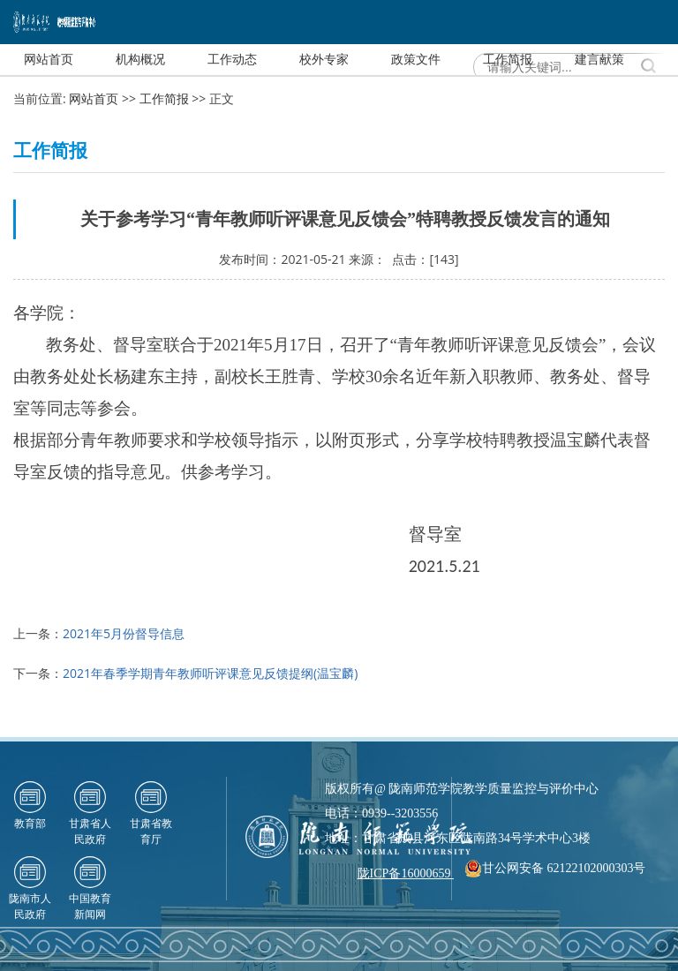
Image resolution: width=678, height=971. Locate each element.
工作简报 (164, 98)
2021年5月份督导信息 (124, 633)
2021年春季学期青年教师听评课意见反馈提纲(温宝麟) (210, 673)
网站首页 (93, 98)
